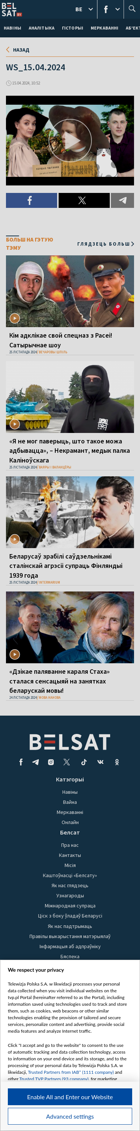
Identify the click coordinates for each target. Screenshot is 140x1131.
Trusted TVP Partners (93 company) (53, 1079)
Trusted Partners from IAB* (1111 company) (71, 1072)
